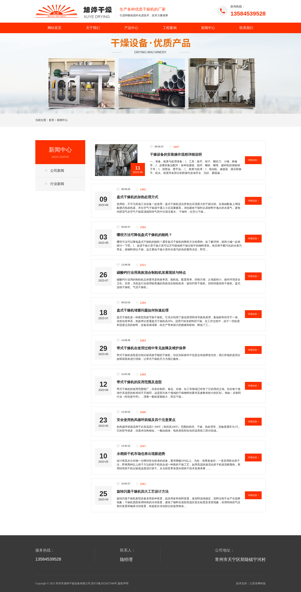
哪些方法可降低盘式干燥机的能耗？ (144, 235)
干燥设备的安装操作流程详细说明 (176, 154)
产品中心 (131, 28)
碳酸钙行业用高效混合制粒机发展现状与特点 (151, 273)
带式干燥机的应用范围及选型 (139, 382)
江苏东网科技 (258, 583)
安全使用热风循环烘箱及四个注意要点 (146, 420)
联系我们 (246, 28)
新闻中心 (208, 28)
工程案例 (170, 28)
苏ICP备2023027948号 (104, 583)
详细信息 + (253, 160)
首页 (51, 120)
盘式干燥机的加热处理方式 (137, 197)
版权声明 (123, 583)
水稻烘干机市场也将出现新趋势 (141, 454)
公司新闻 (57, 171)
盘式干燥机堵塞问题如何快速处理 (143, 310)
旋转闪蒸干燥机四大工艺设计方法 (143, 491)
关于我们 (93, 28)
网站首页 (54, 28)
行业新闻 (57, 184)
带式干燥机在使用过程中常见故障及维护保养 (151, 348)
